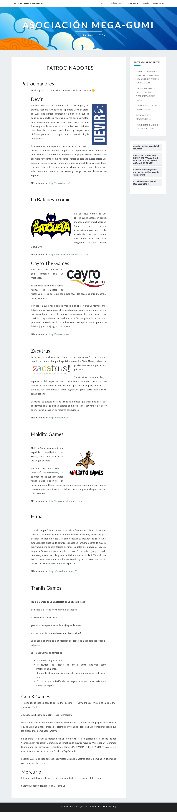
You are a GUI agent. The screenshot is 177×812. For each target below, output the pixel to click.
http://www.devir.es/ (59, 183)
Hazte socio (158, 3)
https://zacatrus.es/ (59, 417)
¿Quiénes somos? (116, 3)
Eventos (132, 3)
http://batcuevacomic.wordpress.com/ (68, 254)
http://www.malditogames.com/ (65, 501)
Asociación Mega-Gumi (29, 3)
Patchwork (52, 472)
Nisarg (112, 806)
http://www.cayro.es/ (59, 334)
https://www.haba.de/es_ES (63, 571)
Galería (145, 3)
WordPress (95, 806)
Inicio (103, 3)
